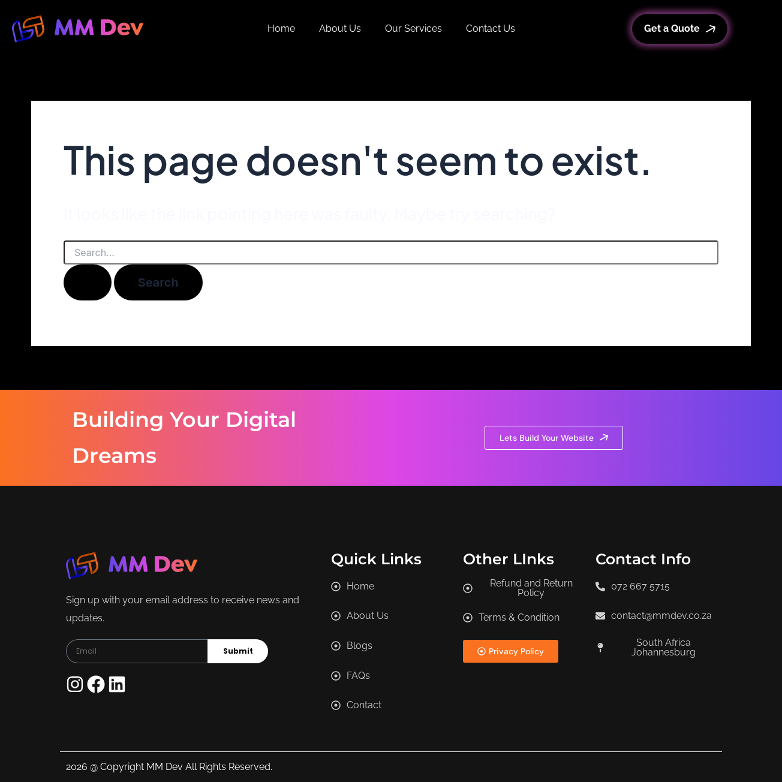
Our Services (413, 28)
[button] (655, 647)
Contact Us (490, 28)
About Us (340, 28)
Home (281, 28)
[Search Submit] (88, 282)
